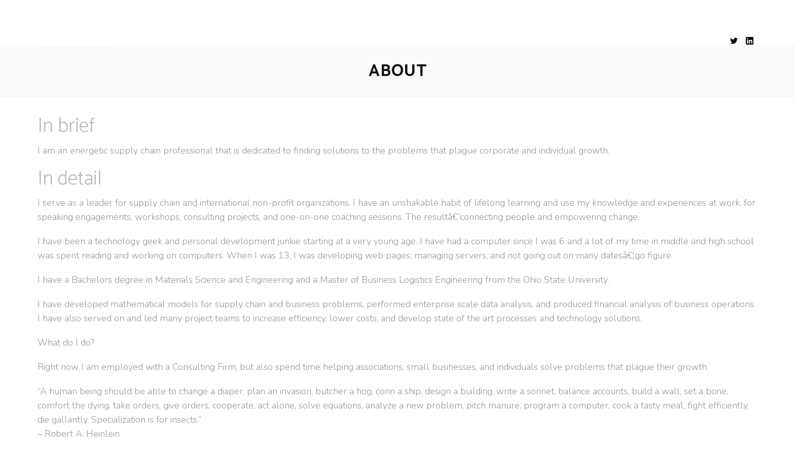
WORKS (497, 42)
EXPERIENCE (336, 42)
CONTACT (548, 42)
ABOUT (281, 42)
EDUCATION (442, 42)
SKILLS (389, 42)
